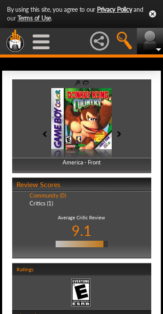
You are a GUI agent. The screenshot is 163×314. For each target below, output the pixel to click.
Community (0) (48, 195)
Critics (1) (41, 203)
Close (152, 13)
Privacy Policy (114, 9)
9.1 (82, 230)
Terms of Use (34, 18)
